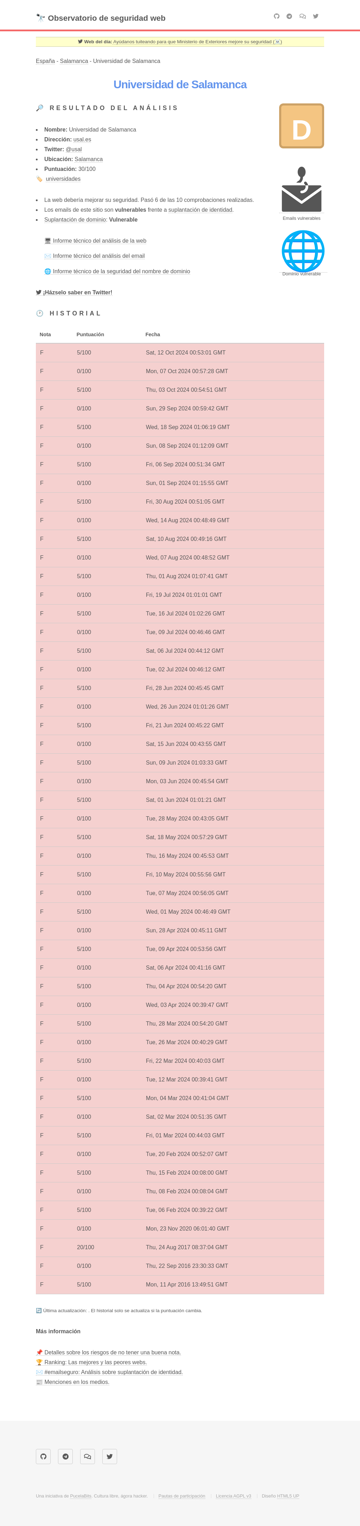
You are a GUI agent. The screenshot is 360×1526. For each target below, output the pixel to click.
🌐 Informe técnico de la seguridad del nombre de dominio (117, 271)
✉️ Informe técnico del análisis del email (94, 256)
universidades (63, 179)
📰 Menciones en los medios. (72, 1382)
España (45, 61)
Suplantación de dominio (75, 220)
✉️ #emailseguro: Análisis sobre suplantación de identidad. (109, 1372)
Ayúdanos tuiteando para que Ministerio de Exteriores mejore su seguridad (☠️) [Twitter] (197, 41)
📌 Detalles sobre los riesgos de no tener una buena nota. (108, 1352)
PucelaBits (80, 1496)
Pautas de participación (182, 1496)
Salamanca (74, 61)
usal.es (82, 139)
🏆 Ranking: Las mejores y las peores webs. (91, 1362)
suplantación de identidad (200, 210)
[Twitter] (74, 292)
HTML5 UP (288, 1496)
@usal (74, 149)
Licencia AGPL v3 (233, 1496)
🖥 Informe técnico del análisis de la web (95, 241)
